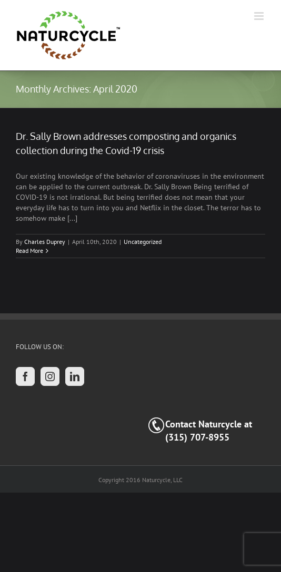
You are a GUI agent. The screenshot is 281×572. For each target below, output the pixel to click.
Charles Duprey (44, 242)
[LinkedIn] (74, 376)
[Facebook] (25, 376)
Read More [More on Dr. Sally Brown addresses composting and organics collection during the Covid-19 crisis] (29, 250)
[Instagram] (50, 376)
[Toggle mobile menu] (259, 16)
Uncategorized (143, 242)
